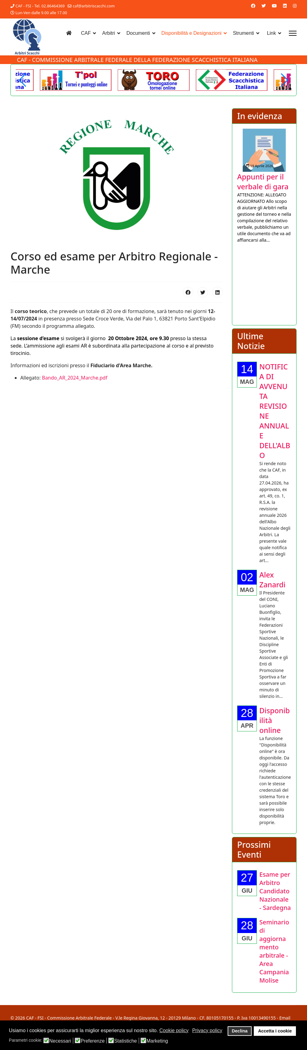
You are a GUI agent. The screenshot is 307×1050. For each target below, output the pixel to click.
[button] (284, 80)
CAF (86, 33)
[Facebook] (253, 6)
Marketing (157, 1041)
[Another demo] (76, 80)
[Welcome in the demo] (231, 80)
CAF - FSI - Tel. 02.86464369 (40, 6)
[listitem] (264, 186)
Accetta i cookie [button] (275, 1030)
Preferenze (93, 1041)
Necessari (60, 1041)
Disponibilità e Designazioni (191, 33)
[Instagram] (295, 6)
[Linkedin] (285, 6)
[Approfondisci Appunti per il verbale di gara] (264, 150)
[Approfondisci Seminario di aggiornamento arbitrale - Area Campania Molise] (274, 951)
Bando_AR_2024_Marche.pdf (74, 377)
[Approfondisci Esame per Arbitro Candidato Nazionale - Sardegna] (275, 891)
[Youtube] (274, 6)
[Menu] (293, 33)
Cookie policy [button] (174, 1030)
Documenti (138, 33)
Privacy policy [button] (207, 1030)
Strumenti (243, 33)
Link (271, 33)
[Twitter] (263, 6)
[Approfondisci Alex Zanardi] (272, 579)
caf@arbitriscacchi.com (94, 6)
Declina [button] (240, 1030)
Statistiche (125, 1041)
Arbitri (108, 33)
